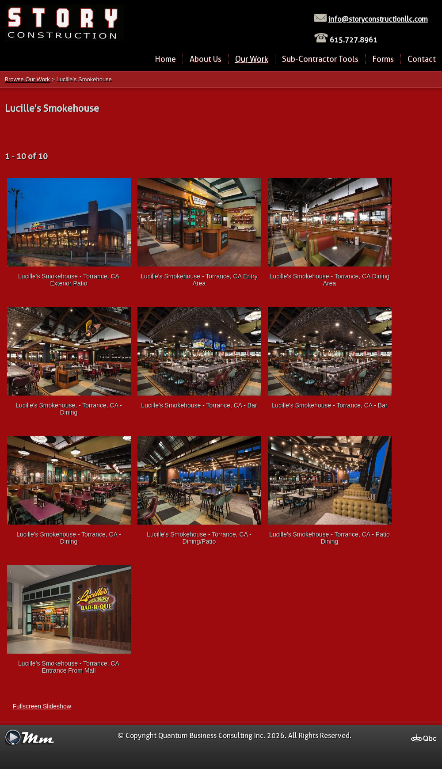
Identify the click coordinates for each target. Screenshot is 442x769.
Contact (422, 59)
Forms (383, 59)
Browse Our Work (27, 79)
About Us (205, 59)
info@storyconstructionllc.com (378, 19)
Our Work (251, 59)
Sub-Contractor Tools (320, 59)
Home (165, 59)
